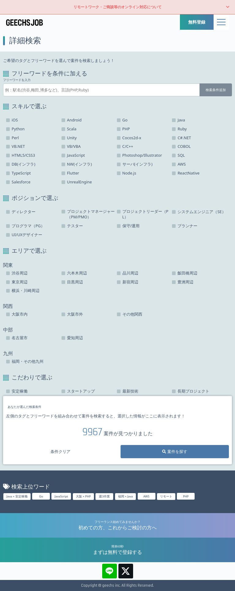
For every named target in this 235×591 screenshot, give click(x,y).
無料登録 (196, 22)
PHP (186, 496)
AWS (147, 496)
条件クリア (60, 451)
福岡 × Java (125, 496)
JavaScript (61, 496)
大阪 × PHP (83, 496)
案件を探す (174, 451)
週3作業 (104, 496)
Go (41, 496)
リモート (166, 496)
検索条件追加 (216, 89)
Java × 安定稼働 (17, 496)
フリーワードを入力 (17, 80)
